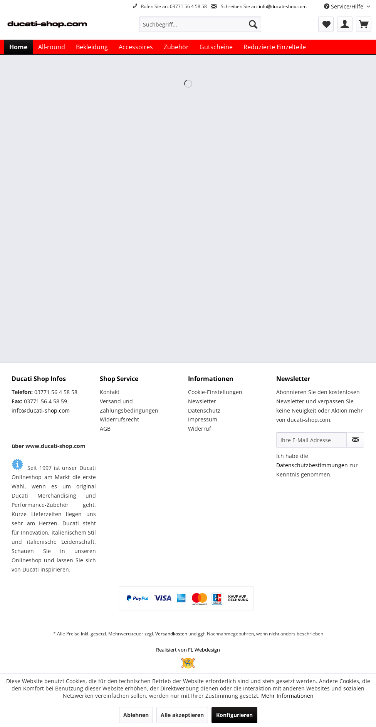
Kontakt (109, 392)
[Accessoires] (135, 47)
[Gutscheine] (216, 47)
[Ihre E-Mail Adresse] (311, 440)
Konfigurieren (234, 715)
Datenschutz (204, 410)
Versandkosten (171, 633)
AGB (105, 428)
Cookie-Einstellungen (215, 392)
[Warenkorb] (363, 24)
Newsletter (202, 401)
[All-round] (51, 47)
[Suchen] (253, 24)
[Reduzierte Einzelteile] (274, 47)
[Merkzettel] (326, 24)
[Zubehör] (176, 47)
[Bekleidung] (91, 47)
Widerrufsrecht (119, 419)
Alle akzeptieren (182, 715)
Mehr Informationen (287, 695)
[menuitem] (200, 24)
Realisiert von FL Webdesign (188, 649)
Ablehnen (136, 715)
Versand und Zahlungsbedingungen (129, 406)
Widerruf (199, 428)
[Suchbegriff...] (200, 24)
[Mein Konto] (344, 24)
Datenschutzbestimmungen (312, 465)
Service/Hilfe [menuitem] (344, 6)
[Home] (18, 47)
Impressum (202, 419)
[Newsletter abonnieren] (355, 440)
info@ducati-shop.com (283, 6)
